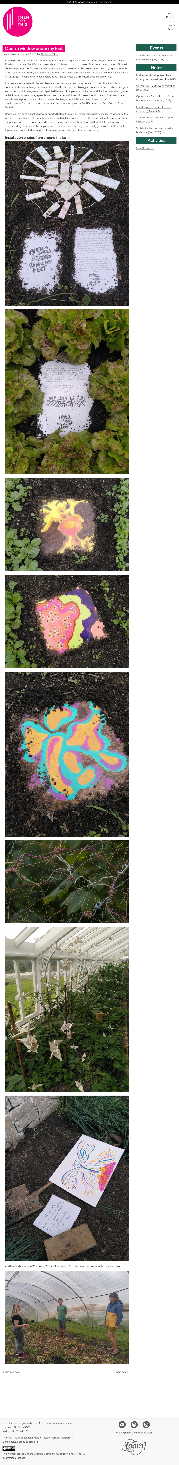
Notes (172, 21)
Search (171, 29)
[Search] (155, 29)
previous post (12, 1411)
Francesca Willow (61, 99)
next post (121, 1411)
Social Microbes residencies (35, 99)
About (171, 12)
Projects (170, 17)
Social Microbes (145, 147)
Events (171, 25)
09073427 (24, 1426)
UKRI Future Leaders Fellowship (93, 115)
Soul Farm (33, 103)
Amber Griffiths (49, 93)
